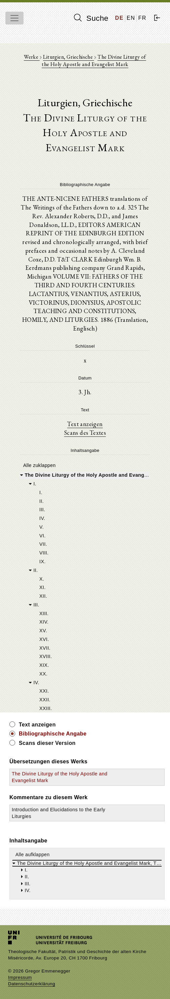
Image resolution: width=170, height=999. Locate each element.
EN (131, 18)
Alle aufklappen (32, 854)
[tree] (85, 591)
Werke (31, 56)
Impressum (20, 977)
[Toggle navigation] (14, 18)
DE (119, 18)
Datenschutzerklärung (31, 983)
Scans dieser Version (47, 743)
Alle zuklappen (39, 465)
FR (142, 18)
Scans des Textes (85, 432)
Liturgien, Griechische (68, 56)
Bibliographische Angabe (53, 734)
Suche (91, 18)
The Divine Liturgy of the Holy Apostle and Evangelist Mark (94, 60)
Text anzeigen (84, 424)
